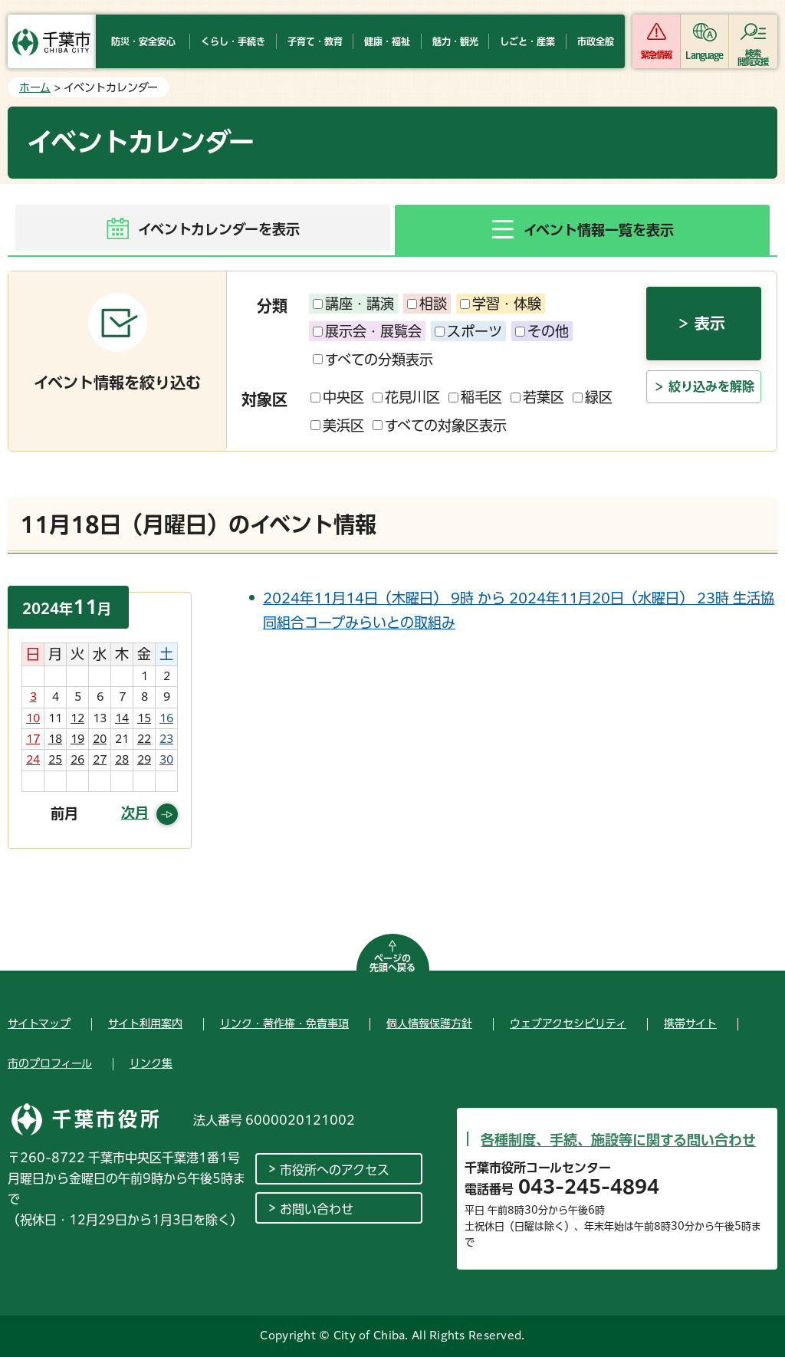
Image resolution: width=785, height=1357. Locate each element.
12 (77, 718)
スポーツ (468, 331)
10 (33, 718)
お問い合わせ (316, 1209)
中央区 (337, 397)
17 (33, 739)
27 (100, 759)
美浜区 (337, 425)
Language (704, 55)
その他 (542, 331)
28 (122, 759)
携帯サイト (690, 1023)
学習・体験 (500, 303)
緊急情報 (656, 55)
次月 (135, 813)
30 (166, 759)
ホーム (35, 87)
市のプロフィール (50, 1063)
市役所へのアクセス (334, 1170)
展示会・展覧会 (367, 331)
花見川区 (406, 397)
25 (55, 759)
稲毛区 (475, 397)
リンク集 (151, 1063)
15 (144, 718)
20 (100, 739)
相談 (427, 303)
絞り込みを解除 (711, 388)
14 (122, 718)
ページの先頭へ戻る (392, 963)
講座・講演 (353, 303)
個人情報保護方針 (429, 1023)
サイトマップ (39, 1023)
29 (144, 759)
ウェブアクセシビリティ (568, 1023)
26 (77, 759)
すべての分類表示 (373, 359)
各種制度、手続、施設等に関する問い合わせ (618, 1140)
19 (77, 739)
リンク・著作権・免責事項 (284, 1023)
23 (166, 739)
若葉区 (537, 397)
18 (55, 739)
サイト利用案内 (145, 1023)
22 (144, 739)
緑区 (593, 397)
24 (33, 759)
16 (166, 718)
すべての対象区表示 (440, 425)
